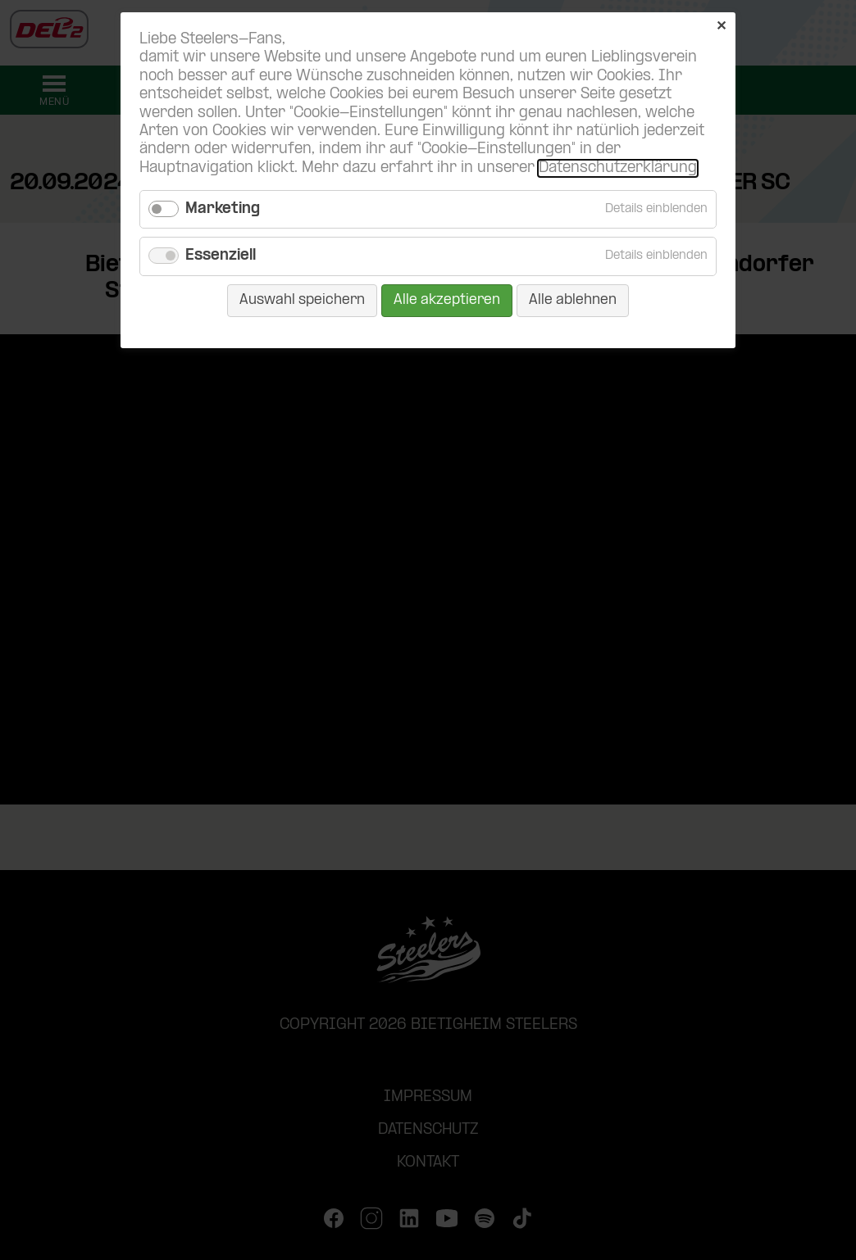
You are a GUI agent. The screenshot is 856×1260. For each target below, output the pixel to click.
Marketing (222, 209)
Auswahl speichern (302, 300)
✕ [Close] (721, 26)
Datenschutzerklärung (618, 168)
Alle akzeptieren (447, 300)
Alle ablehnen (573, 300)
